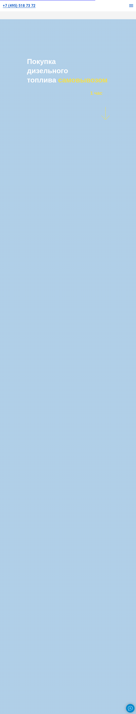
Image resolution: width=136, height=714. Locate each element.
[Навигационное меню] (131, 5)
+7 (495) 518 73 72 (19, 6)
